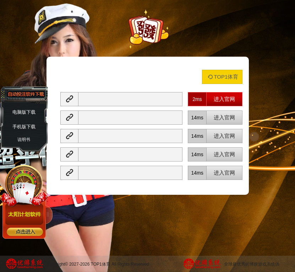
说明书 (23, 139)
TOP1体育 (222, 77)
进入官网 (224, 99)
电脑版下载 (23, 112)
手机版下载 (23, 126)
